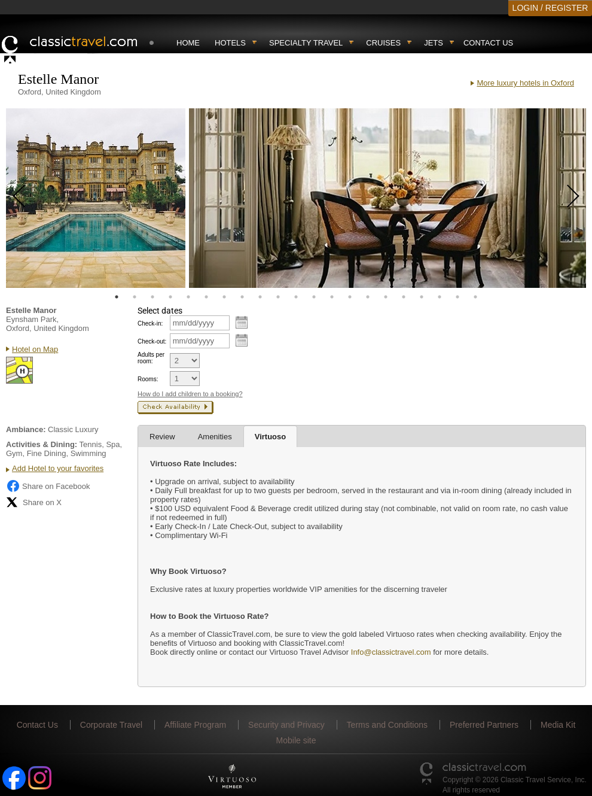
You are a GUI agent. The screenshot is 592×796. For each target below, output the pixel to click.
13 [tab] (332, 297)
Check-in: (150, 323)
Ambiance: (25, 429)
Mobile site (296, 740)
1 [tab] (117, 297)
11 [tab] (296, 297)
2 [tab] (135, 297)
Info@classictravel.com (391, 652)
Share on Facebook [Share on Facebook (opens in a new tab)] (48, 486)
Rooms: (148, 379)
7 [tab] (224, 297)
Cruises (383, 42)
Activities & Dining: (41, 444)
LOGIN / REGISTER (550, 8)
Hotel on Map (35, 349)
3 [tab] (152, 297)
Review (162, 436)
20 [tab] (457, 297)
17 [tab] (404, 297)
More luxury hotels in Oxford (525, 82)
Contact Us (488, 42)
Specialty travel (306, 42)
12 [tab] (314, 297)
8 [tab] (242, 297)
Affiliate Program (195, 725)
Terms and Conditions (387, 725)
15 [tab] (368, 297)
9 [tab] (260, 297)
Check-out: (152, 341)
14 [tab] (350, 297)
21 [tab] (475, 297)
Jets (433, 42)
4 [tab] (170, 297)
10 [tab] (278, 297)
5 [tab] (188, 297)
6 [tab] (206, 297)
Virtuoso (270, 436)
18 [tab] (422, 297)
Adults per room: (151, 357)
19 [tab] (439, 297)
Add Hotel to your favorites (57, 468)
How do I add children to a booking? (190, 393)
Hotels (230, 42)
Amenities (215, 436)
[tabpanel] (95, 198)
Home (188, 42)
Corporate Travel (111, 725)
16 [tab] (386, 297)
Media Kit (558, 725)
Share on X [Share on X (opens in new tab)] (34, 502)
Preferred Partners (484, 725)
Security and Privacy (286, 725)
